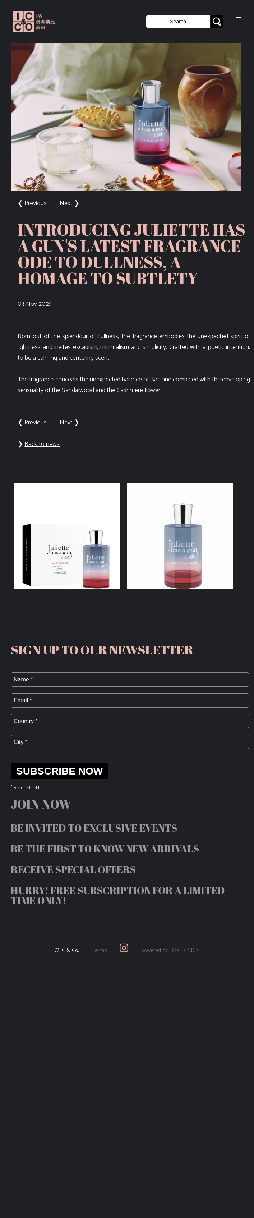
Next (66, 203)
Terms (99, 950)
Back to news (42, 444)
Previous (35, 203)
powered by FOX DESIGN (170, 950)
